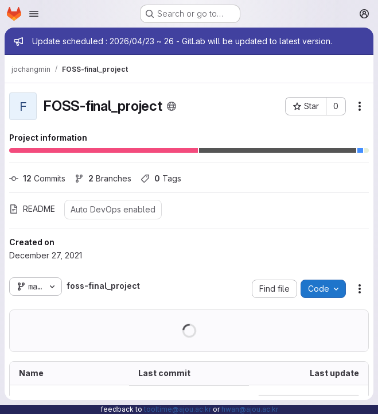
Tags (161, 178)
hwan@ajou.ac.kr (249, 409)
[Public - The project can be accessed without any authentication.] (171, 106)
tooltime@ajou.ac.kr (177, 409)
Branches (103, 178)
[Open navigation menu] (34, 14)
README (32, 209)
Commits (37, 178)
